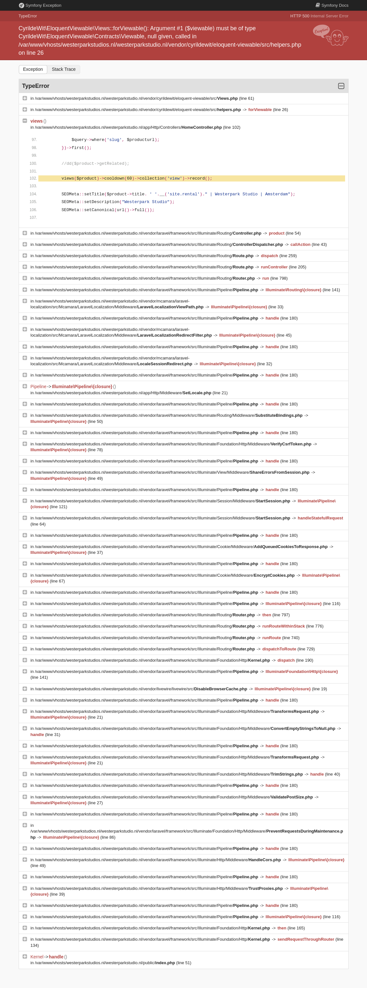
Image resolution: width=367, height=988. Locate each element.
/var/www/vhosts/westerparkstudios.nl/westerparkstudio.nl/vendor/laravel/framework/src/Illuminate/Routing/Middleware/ (169, 415)
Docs (331, 5)
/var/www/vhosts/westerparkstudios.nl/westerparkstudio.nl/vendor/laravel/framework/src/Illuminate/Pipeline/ (147, 289)
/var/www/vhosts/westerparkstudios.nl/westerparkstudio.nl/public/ (105, 962)
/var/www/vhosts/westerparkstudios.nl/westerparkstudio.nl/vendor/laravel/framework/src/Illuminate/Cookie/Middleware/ (182, 546)
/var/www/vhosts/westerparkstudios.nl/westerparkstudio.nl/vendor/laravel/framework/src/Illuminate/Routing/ (149, 233)
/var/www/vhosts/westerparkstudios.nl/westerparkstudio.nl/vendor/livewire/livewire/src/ (141, 688)
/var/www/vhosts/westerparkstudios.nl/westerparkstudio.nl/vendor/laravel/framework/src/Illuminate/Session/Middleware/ (163, 501)
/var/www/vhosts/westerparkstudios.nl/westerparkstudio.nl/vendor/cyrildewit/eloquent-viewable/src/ (137, 98)
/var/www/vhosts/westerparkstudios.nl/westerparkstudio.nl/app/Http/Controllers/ (129, 127)
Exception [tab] (33, 69)
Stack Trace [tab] (64, 69)
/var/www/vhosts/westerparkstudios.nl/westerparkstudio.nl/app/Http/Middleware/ (123, 392)
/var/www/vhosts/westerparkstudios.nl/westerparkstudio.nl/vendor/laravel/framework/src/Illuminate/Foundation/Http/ (153, 660)
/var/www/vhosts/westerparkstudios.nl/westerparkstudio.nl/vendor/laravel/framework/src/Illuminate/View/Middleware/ (173, 472)
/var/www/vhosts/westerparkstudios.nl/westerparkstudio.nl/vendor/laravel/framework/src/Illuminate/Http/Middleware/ (158, 859)
